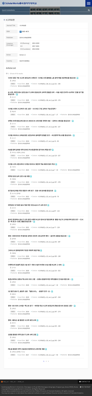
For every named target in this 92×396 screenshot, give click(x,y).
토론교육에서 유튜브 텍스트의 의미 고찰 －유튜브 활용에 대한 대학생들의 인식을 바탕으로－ (39, 279)
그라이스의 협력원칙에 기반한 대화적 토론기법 (24, 250)
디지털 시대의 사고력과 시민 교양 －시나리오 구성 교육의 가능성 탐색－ (32, 109)
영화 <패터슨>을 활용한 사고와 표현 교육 (22, 320)
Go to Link (77, 78)
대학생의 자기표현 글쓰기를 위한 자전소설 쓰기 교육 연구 (27, 205)
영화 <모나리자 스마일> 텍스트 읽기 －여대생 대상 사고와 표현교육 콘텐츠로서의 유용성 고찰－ (40, 306)
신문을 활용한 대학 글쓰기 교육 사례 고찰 (22, 335)
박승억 (14, 111)
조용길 (14, 179)
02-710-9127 (86, 387)
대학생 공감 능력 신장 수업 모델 (19, 176)
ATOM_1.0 (21, 382)
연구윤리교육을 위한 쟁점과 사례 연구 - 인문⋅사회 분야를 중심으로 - (31, 191)
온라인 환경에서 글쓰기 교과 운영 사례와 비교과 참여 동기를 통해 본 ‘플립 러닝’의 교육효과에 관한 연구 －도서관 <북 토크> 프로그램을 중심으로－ (45, 221)
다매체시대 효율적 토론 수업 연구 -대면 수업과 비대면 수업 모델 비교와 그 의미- (35, 265)
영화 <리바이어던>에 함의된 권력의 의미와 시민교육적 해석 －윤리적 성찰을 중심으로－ (38, 236)
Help (25, 55)
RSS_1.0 (5, 382)
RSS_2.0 (13, 382)
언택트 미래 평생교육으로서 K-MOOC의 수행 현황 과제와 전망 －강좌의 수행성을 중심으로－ (39, 121)
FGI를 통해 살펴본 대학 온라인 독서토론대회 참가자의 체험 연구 (29, 150)
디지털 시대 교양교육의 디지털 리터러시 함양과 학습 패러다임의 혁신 (31, 164)
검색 (89, 10)
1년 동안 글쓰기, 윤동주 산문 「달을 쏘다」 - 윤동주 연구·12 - (29, 291)
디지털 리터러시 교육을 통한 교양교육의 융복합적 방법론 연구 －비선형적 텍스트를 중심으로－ (40, 135)
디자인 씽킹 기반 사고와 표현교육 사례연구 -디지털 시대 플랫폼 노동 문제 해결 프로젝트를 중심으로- (42, 78)
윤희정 (18, 352)
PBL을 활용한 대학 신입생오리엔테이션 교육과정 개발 (26, 349)
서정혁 (18, 152)
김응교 (14, 294)
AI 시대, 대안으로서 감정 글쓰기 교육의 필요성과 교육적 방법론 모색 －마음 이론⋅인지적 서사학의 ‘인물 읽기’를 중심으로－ (46, 93)
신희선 (14, 81)
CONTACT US (85, 382)
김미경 (18, 193)
